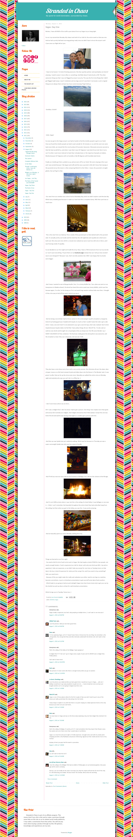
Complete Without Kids (31, 161)
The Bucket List (29, 84)
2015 (25, 124)
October (27, 143)
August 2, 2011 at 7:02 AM (56, 720)
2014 (25, 127)
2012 (25, 133)
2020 (25, 110)
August (27, 149)
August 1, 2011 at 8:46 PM (56, 615)
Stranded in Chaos (66, 10)
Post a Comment (52, 779)
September (28, 146)
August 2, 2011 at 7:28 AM (56, 745)
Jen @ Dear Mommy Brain (56, 762)
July (26, 197)
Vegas (56, 599)
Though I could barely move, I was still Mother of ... (31, 168)
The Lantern (28, 158)
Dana (50, 632)
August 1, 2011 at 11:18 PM (57, 673)
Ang (50, 751)
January (27, 214)
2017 (25, 118)
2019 (25, 113)
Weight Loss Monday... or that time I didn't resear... (32, 174)
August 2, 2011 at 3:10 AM (56, 707)
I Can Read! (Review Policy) (29, 89)
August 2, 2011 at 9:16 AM (56, 756)
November (28, 141)
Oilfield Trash (52, 621)
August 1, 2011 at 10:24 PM (57, 662)
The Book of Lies (29, 188)
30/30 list (52, 599)
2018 (25, 116)
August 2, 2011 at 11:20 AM (57, 775)
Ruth (50, 668)
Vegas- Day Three (30, 185)
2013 (25, 130)
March (27, 208)
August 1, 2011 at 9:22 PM (56, 641)
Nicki (50, 713)
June (26, 199)
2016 (25, 121)
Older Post (106, 783)
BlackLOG (52, 694)
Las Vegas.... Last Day (31, 178)
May (26, 202)
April (26, 205)
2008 (25, 223)
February (27, 211)
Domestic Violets (30, 156)
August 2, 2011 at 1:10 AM (56, 688)
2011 (25, 135)
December (28, 138)
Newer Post (49, 783)
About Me (27, 79)
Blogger (70, 832)
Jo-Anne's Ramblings (55, 679)
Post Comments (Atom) (59, 786)
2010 (25, 217)
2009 (25, 220)
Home (77, 783)
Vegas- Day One (29, 193)
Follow (23, 45)
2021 (25, 107)
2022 (25, 104)
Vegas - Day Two (29, 190)
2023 (25, 101)
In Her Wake (28, 164)
